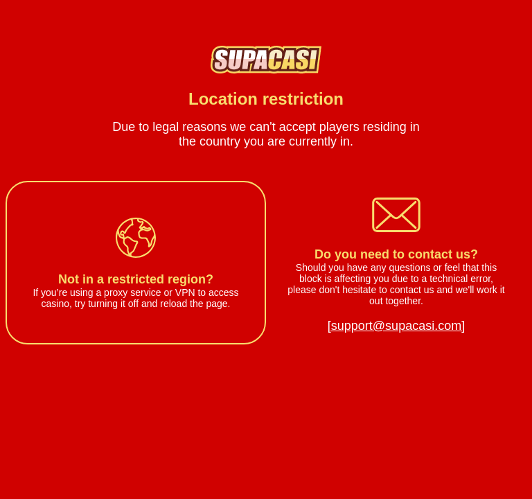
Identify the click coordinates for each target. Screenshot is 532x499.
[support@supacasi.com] (396, 326)
